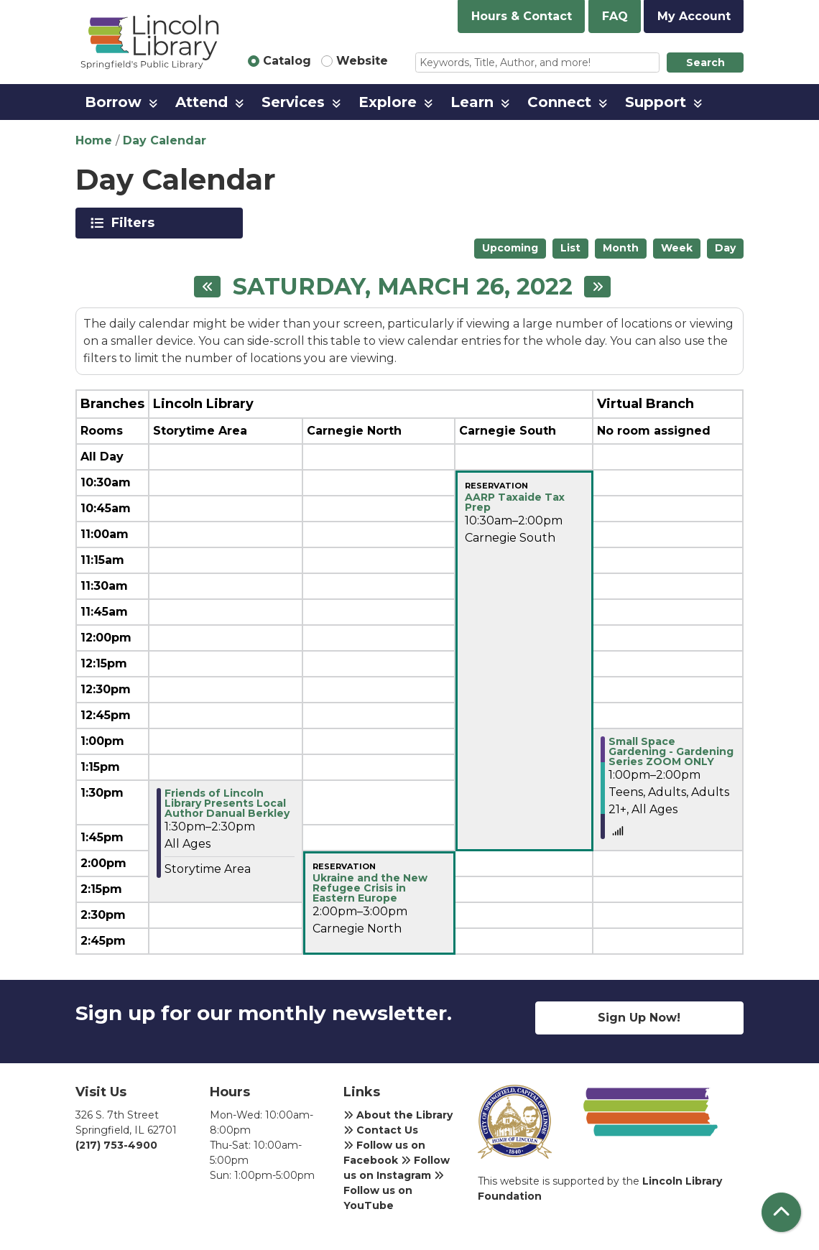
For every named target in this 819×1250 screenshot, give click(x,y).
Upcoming (510, 247)
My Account (694, 16)
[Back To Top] (781, 1212)
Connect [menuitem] (559, 102)
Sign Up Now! (639, 1017)
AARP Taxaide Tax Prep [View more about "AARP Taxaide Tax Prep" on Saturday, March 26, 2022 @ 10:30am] (515, 502)
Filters (135, 223)
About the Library (398, 1114)
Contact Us (380, 1130)
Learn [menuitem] (472, 102)
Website (362, 61)
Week (677, 247)
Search (705, 62)
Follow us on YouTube (393, 1191)
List (570, 247)
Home (93, 140)
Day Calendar (164, 140)
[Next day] (597, 286)
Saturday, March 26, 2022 (403, 286)
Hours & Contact (521, 16)
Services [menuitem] (293, 102)
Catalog (287, 61)
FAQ (615, 16)
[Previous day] (207, 286)
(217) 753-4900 (116, 1145)
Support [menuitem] (655, 102)
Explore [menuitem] (387, 102)
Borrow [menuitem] (113, 102)
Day (725, 247)
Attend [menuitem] (201, 102)
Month (621, 247)
